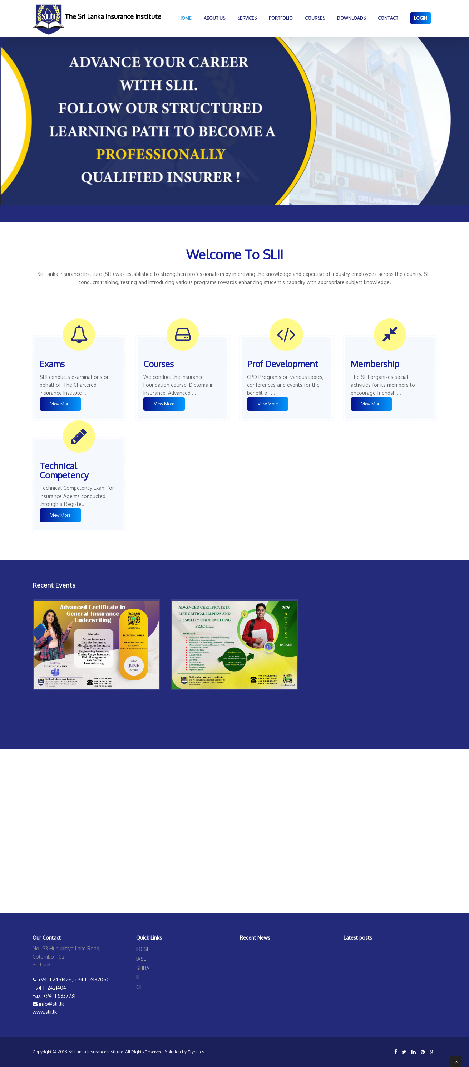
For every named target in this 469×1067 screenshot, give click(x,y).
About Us (214, 18)
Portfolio (281, 18)
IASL (141, 959)
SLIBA (142, 968)
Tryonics (196, 1051)
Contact (388, 18)
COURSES (315, 18)
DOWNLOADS (351, 18)
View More (60, 403)
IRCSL (142, 949)
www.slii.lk (45, 1012)
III (137, 977)
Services (247, 18)
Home (185, 18)
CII (139, 987)
